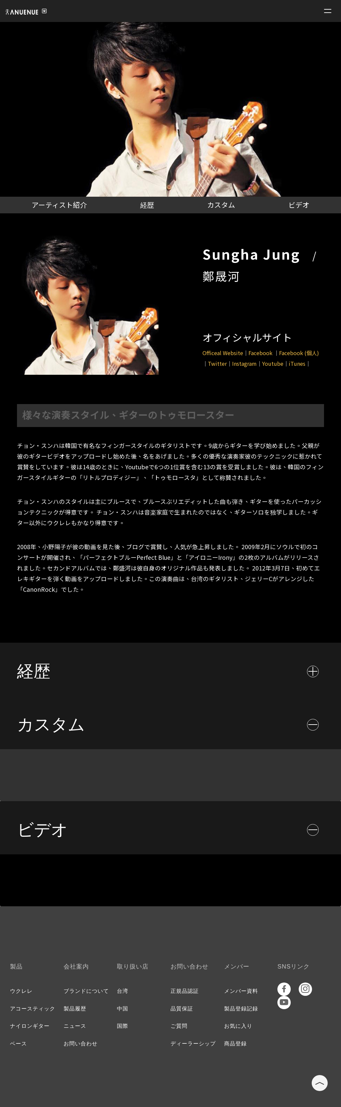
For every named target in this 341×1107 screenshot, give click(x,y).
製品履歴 (75, 1008)
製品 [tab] (16, 966)
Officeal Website (222, 353)
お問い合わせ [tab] (189, 966)
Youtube (272, 363)
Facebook (261, 353)
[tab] (170, 669)
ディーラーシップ (193, 1043)
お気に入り (238, 1026)
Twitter (217, 363)
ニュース (75, 1026)
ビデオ (298, 205)
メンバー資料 (241, 991)
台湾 (122, 991)
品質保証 (181, 1008)
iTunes (297, 363)
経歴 (147, 205)
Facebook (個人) (299, 353)
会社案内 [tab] (76, 966)
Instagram (244, 363)
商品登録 (235, 1043)
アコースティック (32, 1008)
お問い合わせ (81, 1043)
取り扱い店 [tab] (133, 966)
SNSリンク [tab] (293, 966)
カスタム (221, 205)
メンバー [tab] (236, 966)
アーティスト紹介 (59, 205)
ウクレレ (21, 991)
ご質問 (178, 1026)
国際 (122, 1026)
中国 (122, 1008)
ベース (18, 1043)
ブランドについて (86, 991)
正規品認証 (184, 991)
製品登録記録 (241, 1008)
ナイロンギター (30, 1026)
